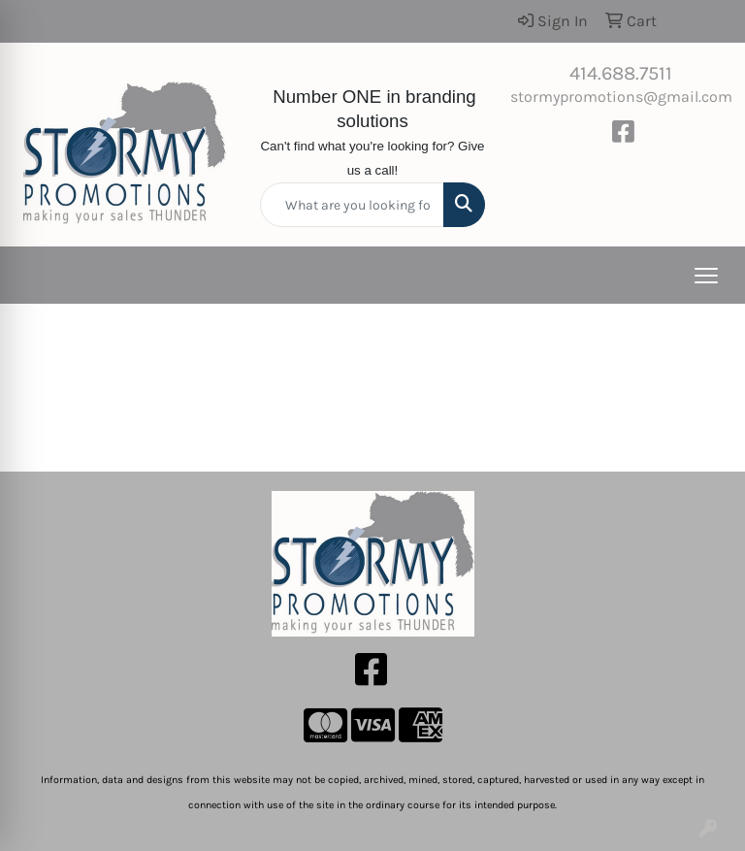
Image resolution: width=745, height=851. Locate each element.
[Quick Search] (352, 204)
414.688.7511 (620, 73)
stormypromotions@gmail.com (621, 96)
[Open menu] (706, 275)
